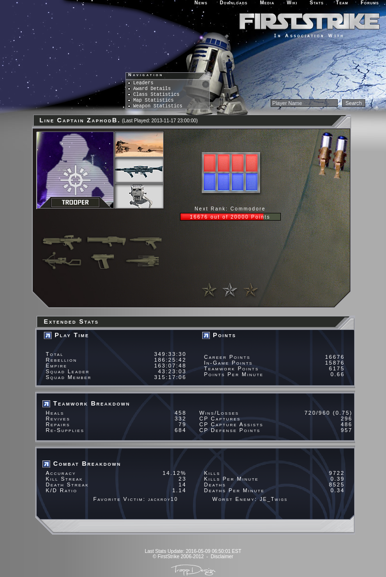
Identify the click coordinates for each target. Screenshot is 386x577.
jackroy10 (163, 499)
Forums (369, 2)
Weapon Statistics (155, 106)
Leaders (140, 83)
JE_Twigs (274, 499)
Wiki (292, 2)
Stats (317, 2)
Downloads (234, 2)
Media (267, 2)
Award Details (149, 89)
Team (342, 2)
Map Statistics (151, 100)
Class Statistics (153, 94)
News (200, 2)
